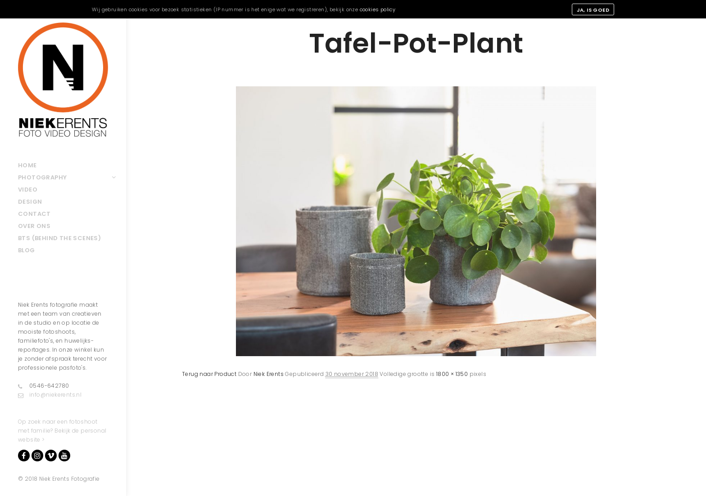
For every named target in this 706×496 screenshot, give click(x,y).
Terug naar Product (209, 374)
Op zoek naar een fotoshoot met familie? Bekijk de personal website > (62, 430)
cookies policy (378, 9)
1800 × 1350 (452, 374)
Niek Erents (268, 374)
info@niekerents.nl (49, 394)
